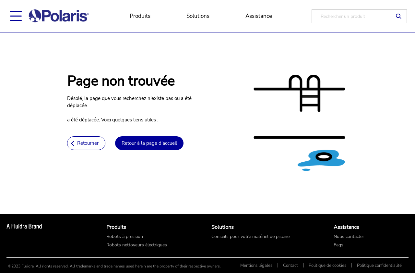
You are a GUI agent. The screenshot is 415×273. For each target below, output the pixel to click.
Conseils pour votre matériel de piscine (250, 236)
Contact (290, 265)
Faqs (338, 245)
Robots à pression (124, 236)
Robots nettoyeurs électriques (136, 245)
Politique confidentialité (379, 265)
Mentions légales (256, 265)
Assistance (258, 16)
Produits (140, 16)
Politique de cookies (327, 265)
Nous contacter (349, 236)
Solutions (197, 16)
